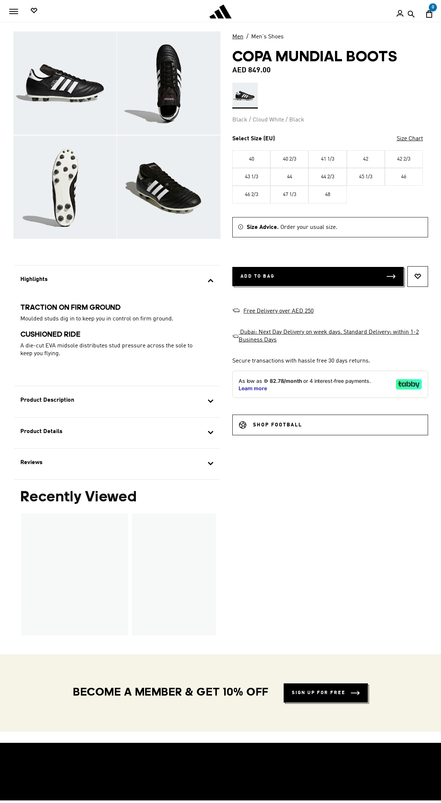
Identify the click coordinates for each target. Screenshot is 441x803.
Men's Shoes (267, 37)
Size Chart (410, 139)
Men (237, 37)
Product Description (47, 400)
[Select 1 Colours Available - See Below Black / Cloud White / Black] (245, 96)
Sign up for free (326, 692)
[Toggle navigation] (14, 11)
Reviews (31, 463)
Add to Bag (318, 276)
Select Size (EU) (253, 139)
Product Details (41, 432)
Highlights (34, 279)
